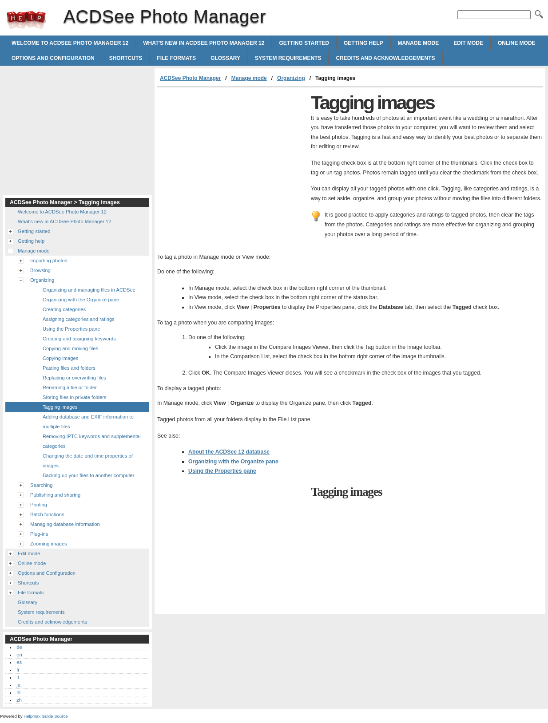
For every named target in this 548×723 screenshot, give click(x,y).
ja (18, 684)
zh (19, 700)
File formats (176, 58)
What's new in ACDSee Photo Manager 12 (203, 43)
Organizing (291, 78)
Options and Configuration (53, 58)
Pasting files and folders (69, 368)
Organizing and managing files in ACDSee (89, 289)
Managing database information (65, 524)
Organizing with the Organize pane (233, 461)
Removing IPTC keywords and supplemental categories (92, 441)
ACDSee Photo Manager (26, 20)
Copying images (60, 358)
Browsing (40, 270)
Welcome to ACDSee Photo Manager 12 (70, 43)
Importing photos (48, 260)
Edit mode (468, 43)
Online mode (517, 43)
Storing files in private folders (75, 397)
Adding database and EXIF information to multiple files (88, 421)
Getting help (363, 43)
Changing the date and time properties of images (88, 460)
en (19, 654)
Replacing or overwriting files (74, 377)
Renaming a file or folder (70, 387)
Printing (38, 504)
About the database (229, 452)
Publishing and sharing (55, 495)
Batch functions (47, 514)
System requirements (288, 58)
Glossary (225, 58)
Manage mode (418, 43)
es (19, 662)
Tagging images (60, 407)
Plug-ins (39, 534)
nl (18, 692)
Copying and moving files (70, 348)
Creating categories (64, 309)
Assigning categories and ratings (79, 319)
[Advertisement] (231, 154)
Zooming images (48, 543)
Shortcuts (126, 58)
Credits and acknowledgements (385, 58)
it (17, 677)
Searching (41, 485)
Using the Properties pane (222, 471)
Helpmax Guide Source (46, 716)
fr (18, 669)
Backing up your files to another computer (88, 475)
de (19, 647)
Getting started (304, 43)
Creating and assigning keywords (79, 338)
